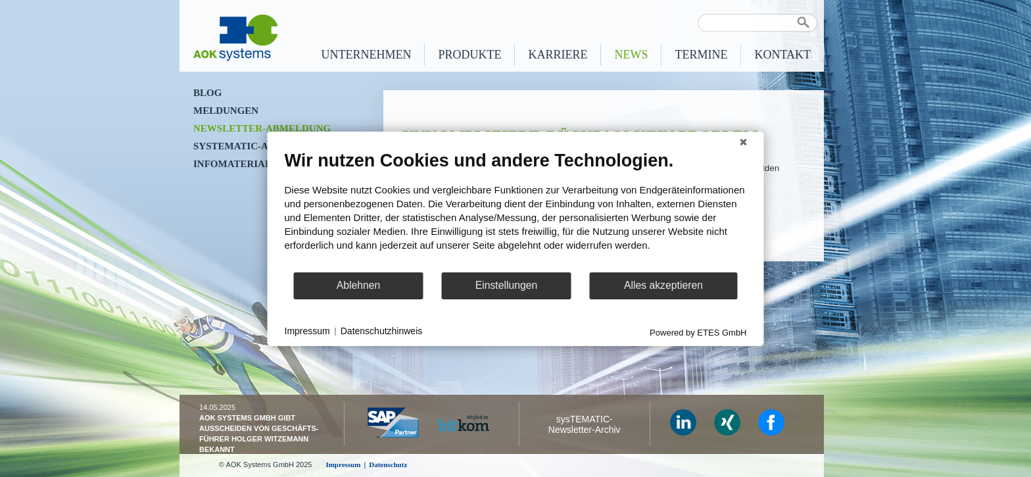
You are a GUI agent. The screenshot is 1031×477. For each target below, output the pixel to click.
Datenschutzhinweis (382, 331)
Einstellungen (506, 285)
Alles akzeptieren (663, 285)
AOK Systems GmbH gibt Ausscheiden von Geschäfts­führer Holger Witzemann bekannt (259, 433)
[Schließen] (744, 141)
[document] (516, 209)
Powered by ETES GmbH (698, 332)
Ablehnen (359, 285)
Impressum (307, 331)
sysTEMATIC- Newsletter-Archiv (584, 424)
